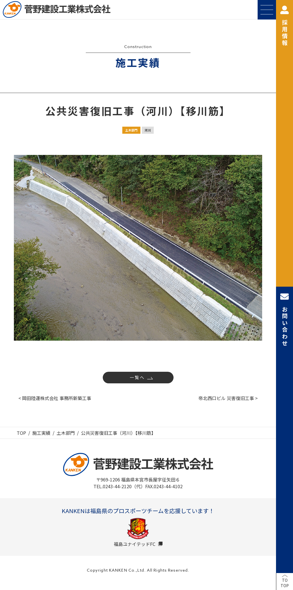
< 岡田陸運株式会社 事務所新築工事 (54, 398)
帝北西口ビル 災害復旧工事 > (228, 398)
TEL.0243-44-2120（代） (119, 486)
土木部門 (131, 130)
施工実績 (41, 432)
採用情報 (284, 26)
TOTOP (285, 583)
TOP (21, 432)
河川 (148, 130)
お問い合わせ (284, 319)
